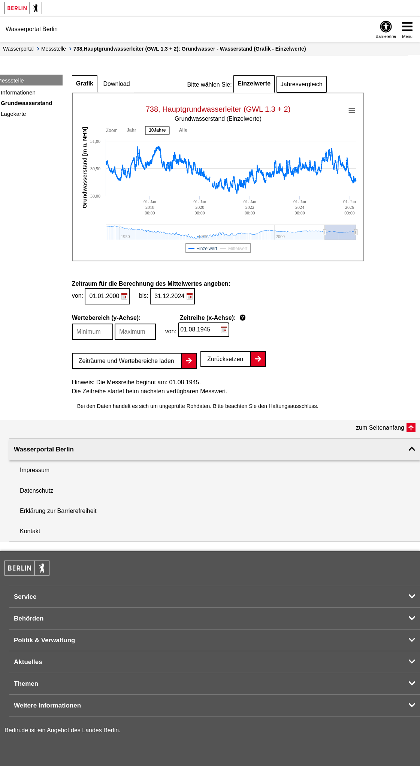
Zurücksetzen (225, 359)
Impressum (34, 470)
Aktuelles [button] (28, 662)
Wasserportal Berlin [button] (44, 449)
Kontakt (30, 531)
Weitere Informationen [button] (47, 705)
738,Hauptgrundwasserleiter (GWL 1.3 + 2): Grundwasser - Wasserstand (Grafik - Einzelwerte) (189, 49)
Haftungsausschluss (293, 406)
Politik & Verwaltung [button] (44, 640)
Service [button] (25, 596)
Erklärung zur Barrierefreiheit (58, 511)
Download (116, 84)
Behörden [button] (28, 618)
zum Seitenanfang (380, 427)
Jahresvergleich (302, 84)
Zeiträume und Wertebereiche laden (126, 361)
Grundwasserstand (26, 103)
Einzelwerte (254, 83)
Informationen (18, 92)
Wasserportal (18, 49)
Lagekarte (13, 114)
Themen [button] (26, 683)
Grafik (84, 83)
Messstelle (53, 49)
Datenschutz (36, 490)
